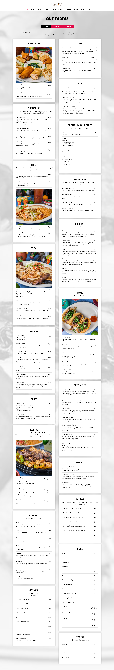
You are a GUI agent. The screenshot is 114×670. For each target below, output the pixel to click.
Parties (68, 9)
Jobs (82, 9)
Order (54, 9)
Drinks (32, 9)
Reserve (60, 9)
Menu (26, 9)
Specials (39, 9)
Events (47, 9)
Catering (76, 9)
